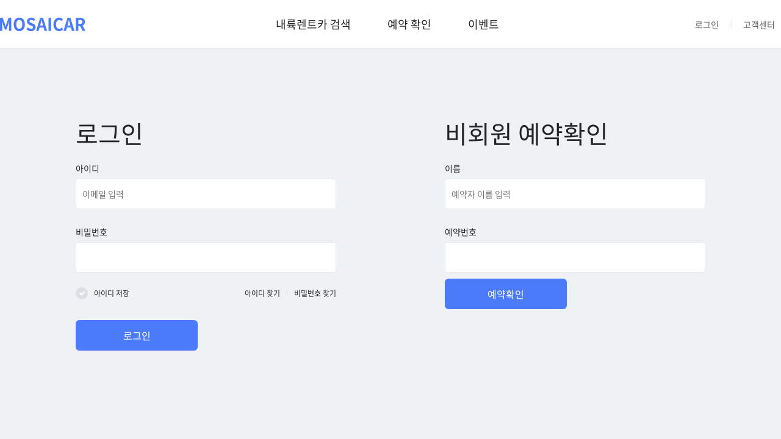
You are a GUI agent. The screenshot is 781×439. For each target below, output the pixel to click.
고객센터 (759, 24)
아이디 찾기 (262, 293)
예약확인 (506, 294)
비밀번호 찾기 (315, 293)
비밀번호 (91, 231)
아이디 (87, 168)
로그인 (707, 24)
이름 (453, 168)
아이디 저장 (111, 293)
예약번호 (461, 231)
